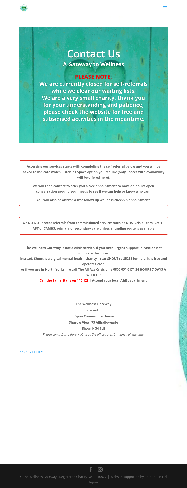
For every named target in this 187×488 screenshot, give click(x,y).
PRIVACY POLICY (31, 352)
